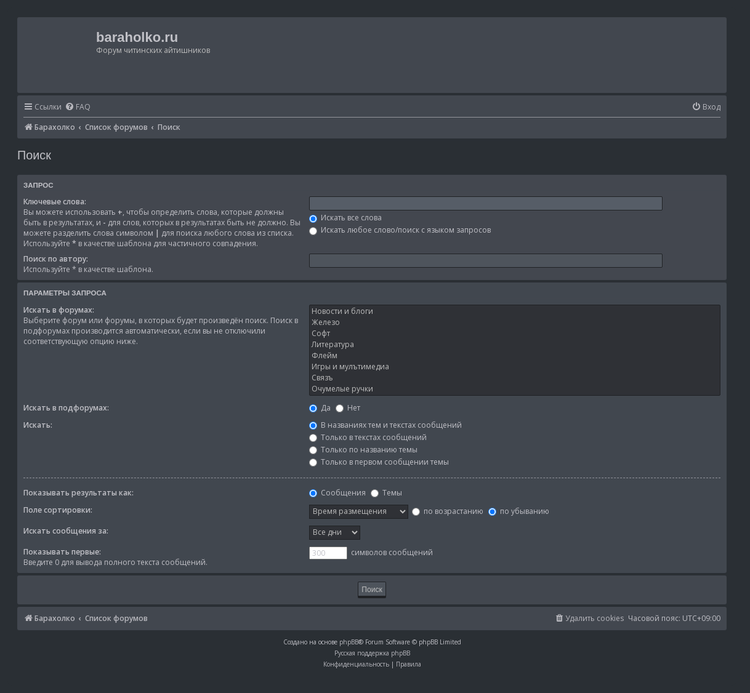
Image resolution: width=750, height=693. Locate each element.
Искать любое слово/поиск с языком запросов (400, 230)
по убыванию (518, 511)
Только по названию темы (363, 449)
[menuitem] (78, 107)
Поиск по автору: (55, 259)
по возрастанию (447, 511)
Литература (514, 344)
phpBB (348, 642)
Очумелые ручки (514, 389)
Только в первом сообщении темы (379, 462)
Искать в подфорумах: (66, 408)
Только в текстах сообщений (368, 437)
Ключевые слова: (54, 201)
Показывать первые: (62, 552)
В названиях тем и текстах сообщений (385, 425)
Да (320, 408)
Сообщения (337, 492)
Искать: (37, 425)
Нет (348, 408)
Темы (386, 492)
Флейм (514, 355)
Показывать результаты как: (78, 492)
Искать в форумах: (58, 310)
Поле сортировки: (57, 510)
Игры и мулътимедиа (514, 366)
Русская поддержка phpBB (372, 653)
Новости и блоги (514, 311)
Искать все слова (345, 217)
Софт (514, 333)
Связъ (514, 377)
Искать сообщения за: (65, 531)
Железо (514, 322)
